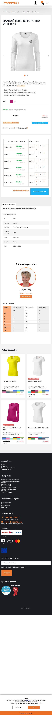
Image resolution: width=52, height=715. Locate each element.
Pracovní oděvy (6, 502)
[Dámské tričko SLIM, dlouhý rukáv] (13, 412)
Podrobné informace (9, 204)
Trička (28, 11)
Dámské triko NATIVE (10, 381)
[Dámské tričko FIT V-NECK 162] (39, 412)
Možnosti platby (6, 484)
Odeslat (7, 573)
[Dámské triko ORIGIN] (39, 366)
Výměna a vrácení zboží (8, 487)
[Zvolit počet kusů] (40, 146)
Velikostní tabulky (6, 492)
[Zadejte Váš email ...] (26, 563)
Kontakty (4, 466)
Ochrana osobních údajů (8, 489)
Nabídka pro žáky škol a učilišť (10, 479)
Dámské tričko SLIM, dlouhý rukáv (12, 429)
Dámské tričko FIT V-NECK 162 (38, 428)
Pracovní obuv (5, 505)
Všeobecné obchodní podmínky (10, 481)
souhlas (28, 700)
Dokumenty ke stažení (8, 468)
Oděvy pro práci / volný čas (18, 11)
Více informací (21, 86)
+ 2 (47, 439)
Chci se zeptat (26, 296)
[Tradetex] (10, 2)
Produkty (8, 11)
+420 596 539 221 (10, 517)
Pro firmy (4, 491)
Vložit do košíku (39, 191)
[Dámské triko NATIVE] (13, 366)
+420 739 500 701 (26, 293)
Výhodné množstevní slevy (11, 122)
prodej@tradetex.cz (11, 522)
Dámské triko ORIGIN (34, 381)
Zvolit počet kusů (40, 123)
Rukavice (4, 507)
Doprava (3, 483)
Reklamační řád (6, 486)
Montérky (4, 504)
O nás (3, 465)
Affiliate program (6, 469)
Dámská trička (35, 11)
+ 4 (22, 392)
